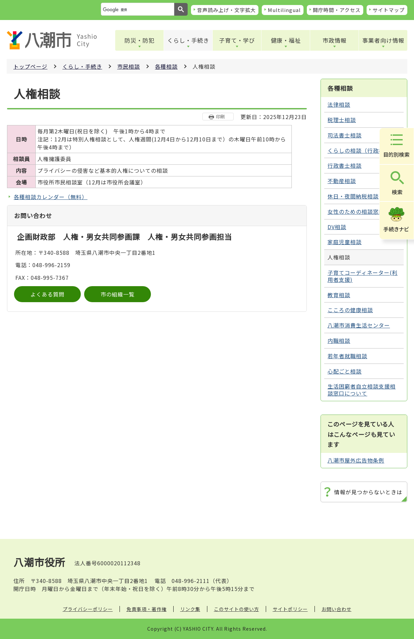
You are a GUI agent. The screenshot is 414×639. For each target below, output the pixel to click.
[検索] (137, 10)
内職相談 (339, 341)
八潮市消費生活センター (359, 325)
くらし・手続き (188, 40)
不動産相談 (342, 181)
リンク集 (190, 609)
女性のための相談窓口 (356, 211)
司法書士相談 (345, 135)
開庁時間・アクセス (337, 9)
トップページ (30, 66)
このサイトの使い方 (236, 609)
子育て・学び (237, 40)
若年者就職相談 (347, 356)
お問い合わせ (337, 609)
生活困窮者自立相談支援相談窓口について (362, 389)
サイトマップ (389, 9)
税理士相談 (342, 120)
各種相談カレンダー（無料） (50, 197)
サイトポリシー (290, 609)
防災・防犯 (140, 40)
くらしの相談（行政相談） (362, 150)
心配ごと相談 (345, 371)
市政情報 (335, 40)
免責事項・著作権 (147, 609)
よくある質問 (47, 294)
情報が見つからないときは (368, 492)
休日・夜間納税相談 (353, 196)
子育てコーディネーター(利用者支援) (363, 275)
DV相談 (337, 227)
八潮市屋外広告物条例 (356, 460)
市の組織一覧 (117, 294)
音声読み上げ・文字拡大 (226, 9)
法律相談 (339, 104)
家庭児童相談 (345, 242)
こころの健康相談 (350, 310)
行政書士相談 (345, 165)
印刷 (220, 116)
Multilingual (284, 9)
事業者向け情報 (383, 40)
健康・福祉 (286, 40)
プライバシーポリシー (88, 609)
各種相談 (166, 66)
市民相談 (128, 66)
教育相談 (339, 295)
